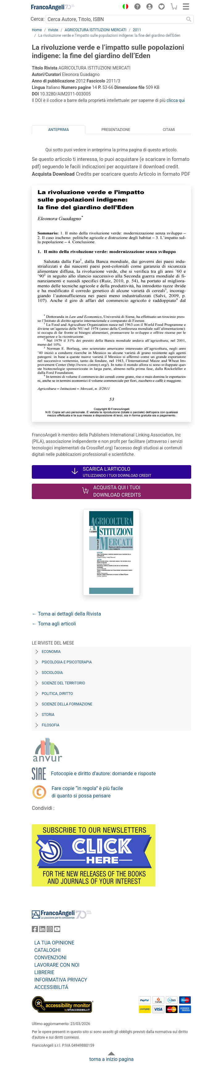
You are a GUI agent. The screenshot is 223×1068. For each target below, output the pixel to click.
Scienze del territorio (63, 683)
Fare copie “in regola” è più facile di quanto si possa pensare (87, 792)
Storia (48, 715)
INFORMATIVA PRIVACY (60, 980)
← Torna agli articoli (54, 624)
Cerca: (37, 19)
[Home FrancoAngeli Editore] (52, 7)
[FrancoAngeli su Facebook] (35, 930)
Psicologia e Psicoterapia (67, 662)
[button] (123, 7)
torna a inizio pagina (111, 1059)
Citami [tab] (169, 130)
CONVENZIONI (50, 958)
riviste (53, 30)
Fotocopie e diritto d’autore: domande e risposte (103, 773)
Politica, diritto (57, 694)
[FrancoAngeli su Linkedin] (42, 930)
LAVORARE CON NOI (56, 965)
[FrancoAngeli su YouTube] (57, 930)
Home (37, 30)
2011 (137, 30)
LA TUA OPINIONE (54, 943)
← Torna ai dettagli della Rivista (66, 614)
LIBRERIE (44, 972)
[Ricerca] (189, 19)
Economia (51, 652)
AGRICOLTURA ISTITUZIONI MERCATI (95, 30)
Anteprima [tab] (58, 130)
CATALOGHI (47, 950)
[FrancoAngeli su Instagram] (50, 930)
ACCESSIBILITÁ (51, 987)
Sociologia (52, 673)
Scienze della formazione (67, 704)
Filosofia (50, 725)
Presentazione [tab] (115, 130)
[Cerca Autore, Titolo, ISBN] (115, 19)
